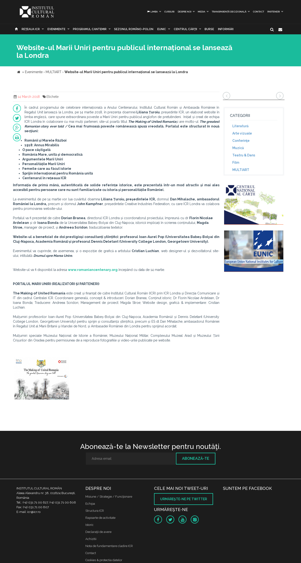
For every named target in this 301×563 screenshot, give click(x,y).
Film (235, 162)
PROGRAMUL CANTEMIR (90, 29)
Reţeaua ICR (31, 29)
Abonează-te (195, 458)
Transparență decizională (229, 11)
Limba (152, 11)
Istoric (89, 525)
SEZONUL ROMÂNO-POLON (133, 29)
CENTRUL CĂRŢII (185, 29)
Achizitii (90, 539)
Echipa (90, 503)
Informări (226, 29)
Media (201, 11)
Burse (209, 29)
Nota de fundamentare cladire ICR (109, 546)
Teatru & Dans (243, 155)
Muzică (238, 148)
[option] (41, 379)
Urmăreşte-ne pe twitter (183, 499)
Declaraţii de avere (98, 532)
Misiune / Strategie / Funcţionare (108, 496)
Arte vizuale (242, 133)
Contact (258, 11)
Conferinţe (241, 141)
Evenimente (56, 29)
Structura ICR (94, 510)
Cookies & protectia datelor (103, 560)
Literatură (240, 126)
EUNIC (161, 29)
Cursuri (169, 11)
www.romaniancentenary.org (93, 270)
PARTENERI (273, 11)
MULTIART (240, 170)
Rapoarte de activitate (100, 517)
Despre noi (184, 11)
